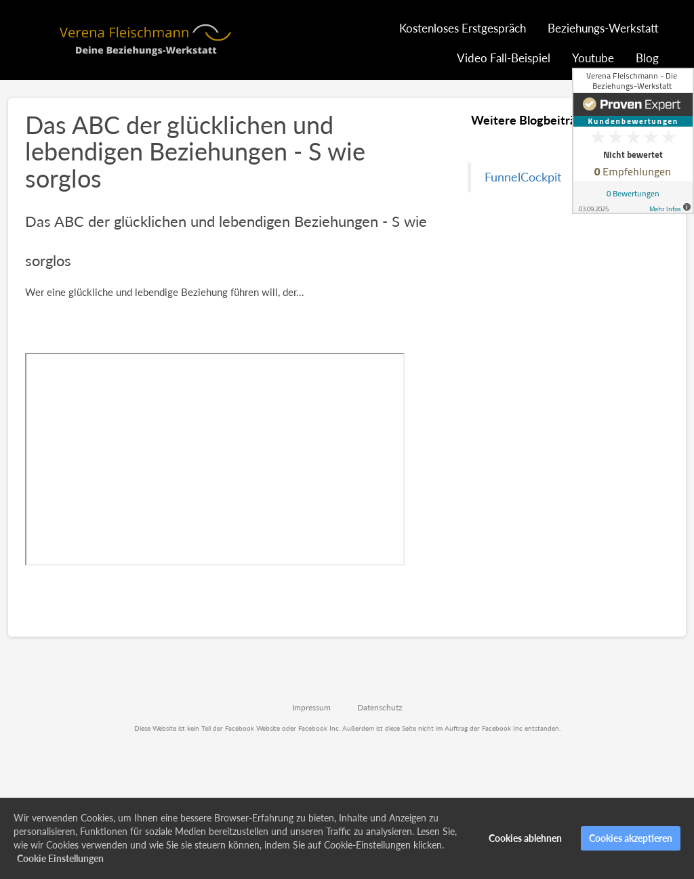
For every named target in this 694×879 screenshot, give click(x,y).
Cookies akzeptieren (630, 838)
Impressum (311, 707)
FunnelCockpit (523, 177)
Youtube (593, 58)
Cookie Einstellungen (60, 858)
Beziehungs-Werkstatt (603, 28)
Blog (647, 58)
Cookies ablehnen (525, 838)
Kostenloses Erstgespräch (462, 28)
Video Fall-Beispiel (503, 58)
